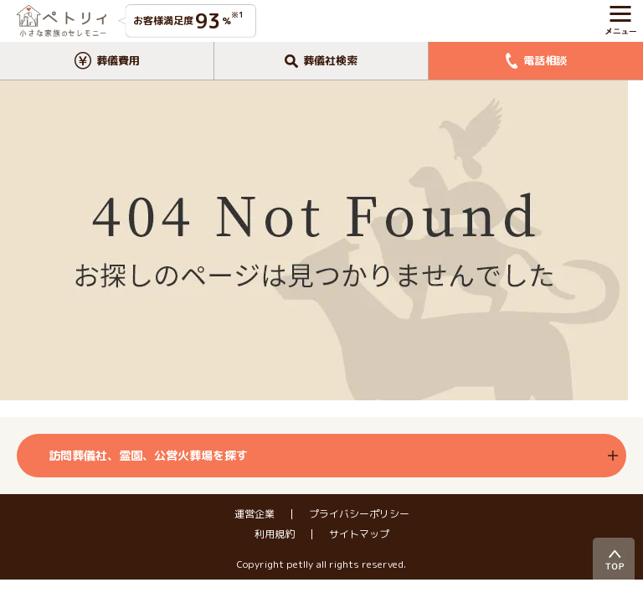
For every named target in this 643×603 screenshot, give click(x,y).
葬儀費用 (107, 61)
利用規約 (275, 534)
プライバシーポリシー (359, 514)
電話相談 (536, 61)
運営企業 (254, 514)
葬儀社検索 (321, 60)
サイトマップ (359, 534)
